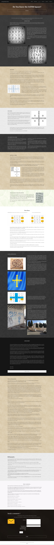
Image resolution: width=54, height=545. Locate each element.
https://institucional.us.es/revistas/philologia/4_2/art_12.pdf (15, 474)
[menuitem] (30, 1)
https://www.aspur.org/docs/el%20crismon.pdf (16, 447)
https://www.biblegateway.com (25, 476)
